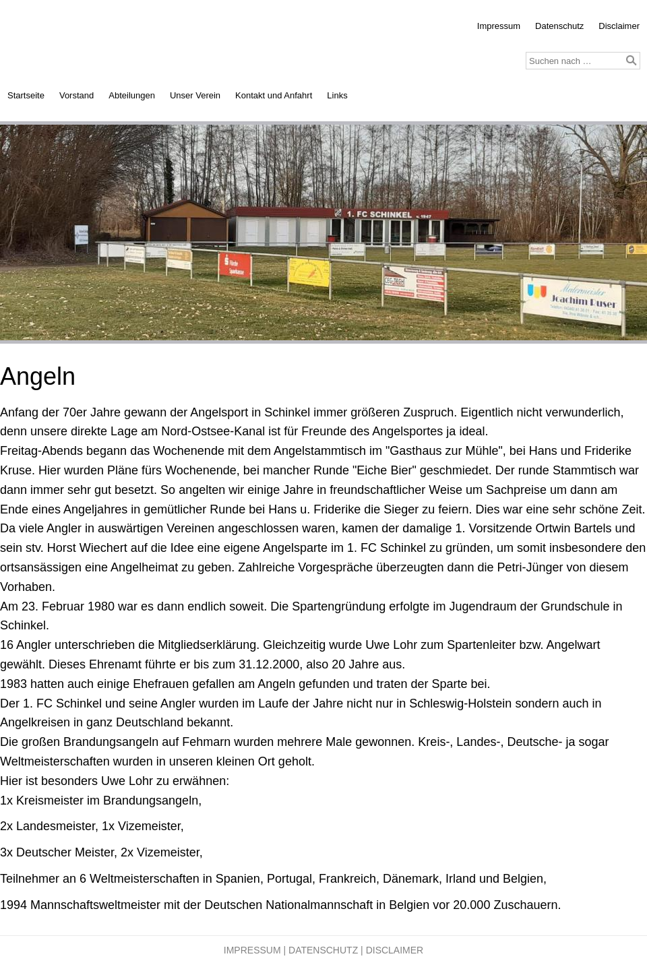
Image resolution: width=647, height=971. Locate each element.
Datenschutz (559, 26)
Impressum (498, 26)
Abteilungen (132, 95)
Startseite (25, 95)
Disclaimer (619, 26)
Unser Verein (195, 95)
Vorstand (76, 95)
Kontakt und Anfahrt (273, 95)
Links (337, 95)
